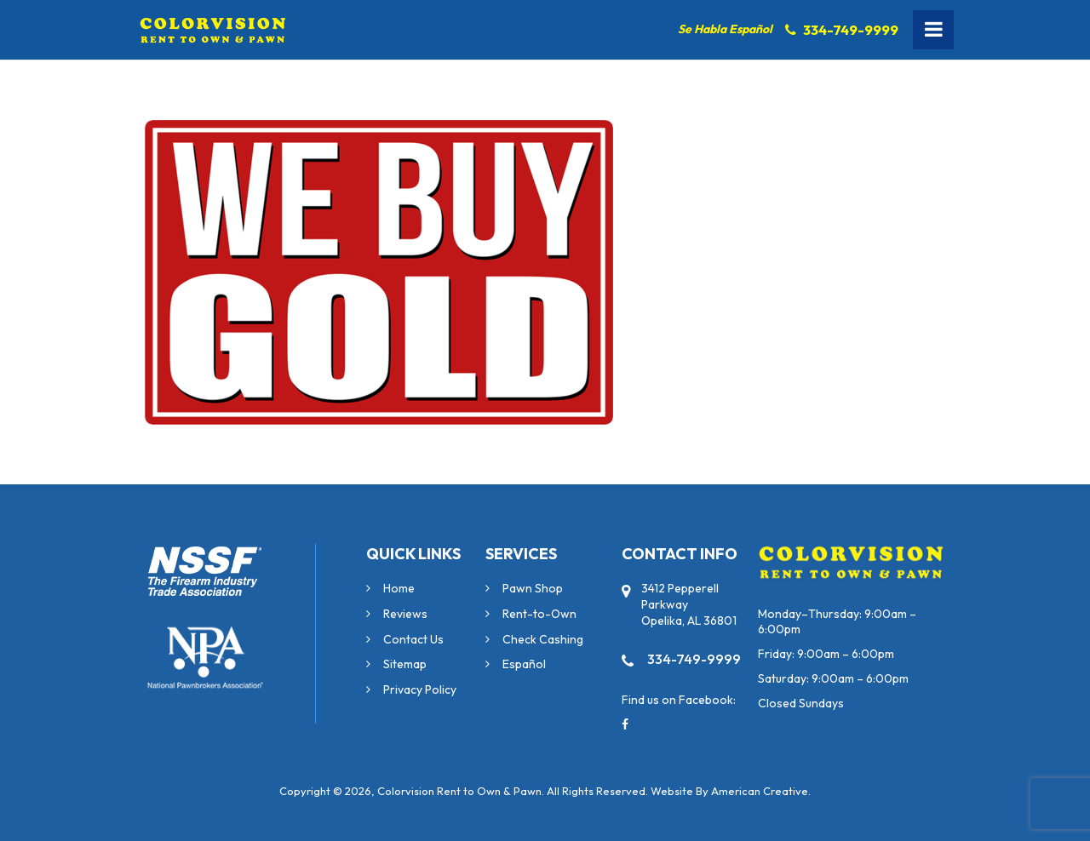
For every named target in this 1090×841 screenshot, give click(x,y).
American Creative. (761, 791)
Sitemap (405, 664)
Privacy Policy (419, 689)
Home (399, 588)
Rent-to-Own (539, 613)
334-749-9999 (850, 29)
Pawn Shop (532, 588)
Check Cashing (542, 639)
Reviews (405, 613)
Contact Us (413, 639)
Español (524, 664)
